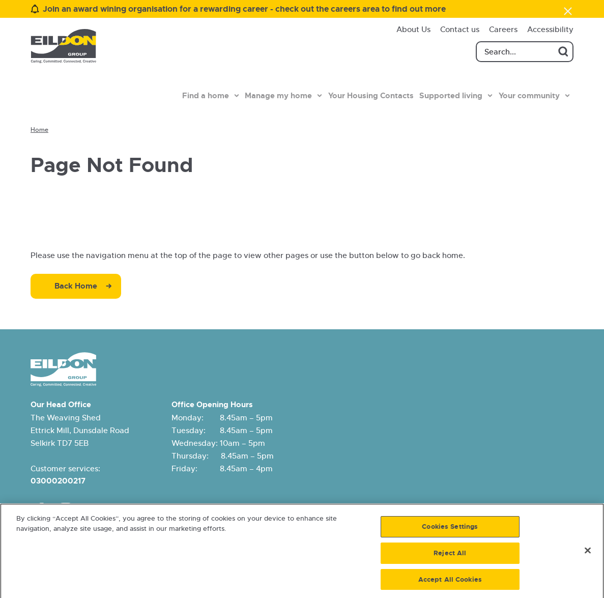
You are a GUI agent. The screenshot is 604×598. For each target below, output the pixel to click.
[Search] (524, 51)
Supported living (450, 96)
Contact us (459, 29)
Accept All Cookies (450, 582)
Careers (503, 29)
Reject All (450, 556)
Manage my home (278, 96)
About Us (413, 29)
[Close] (588, 554)
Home (39, 130)
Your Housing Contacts (371, 96)
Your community (529, 96)
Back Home (75, 286)
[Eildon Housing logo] (63, 46)
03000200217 (58, 481)
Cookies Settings (450, 530)
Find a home (205, 96)
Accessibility (550, 29)
